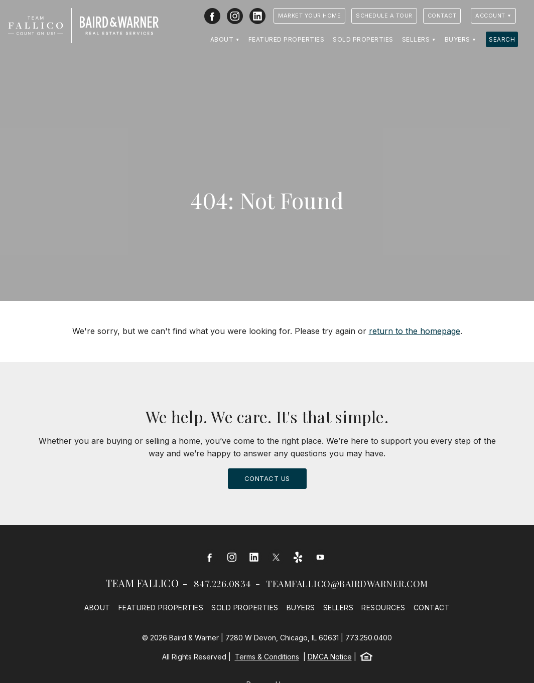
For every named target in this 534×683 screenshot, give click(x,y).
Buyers (457, 39)
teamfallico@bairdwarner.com (347, 584)
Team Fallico (142, 583)
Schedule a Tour (384, 15)
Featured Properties (286, 39)
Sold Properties (363, 39)
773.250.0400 (368, 637)
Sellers (416, 39)
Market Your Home (309, 15)
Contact (442, 15)
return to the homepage (414, 331)
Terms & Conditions (267, 656)
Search (502, 39)
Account (490, 15)
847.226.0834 (222, 584)
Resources (383, 607)
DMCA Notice (330, 656)
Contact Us (267, 478)
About (222, 39)
